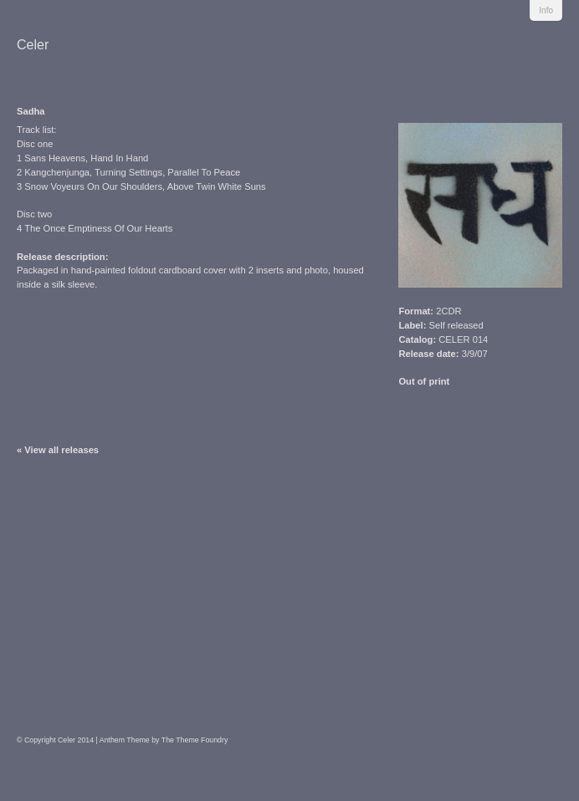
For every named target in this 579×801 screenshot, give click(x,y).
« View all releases (58, 450)
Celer (33, 45)
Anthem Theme (125, 740)
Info (546, 10)
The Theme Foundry (194, 740)
